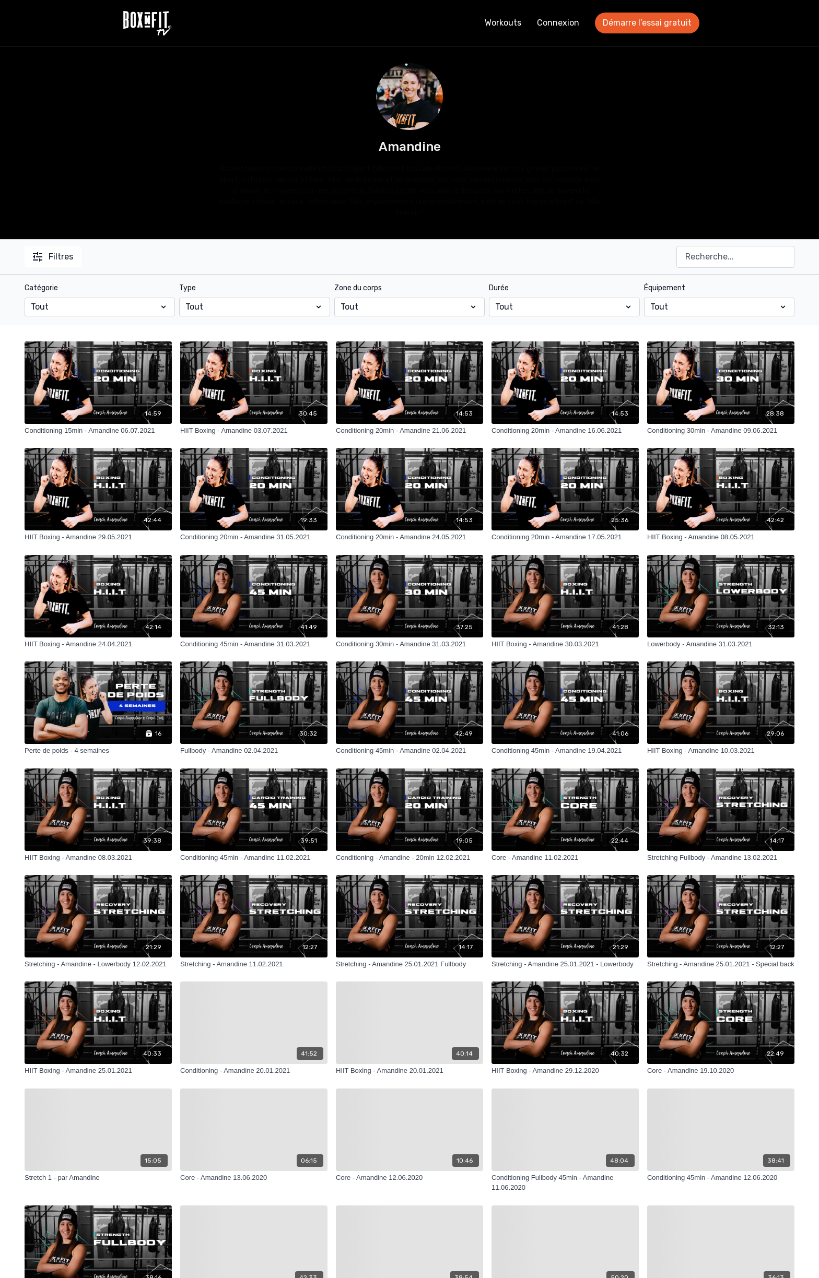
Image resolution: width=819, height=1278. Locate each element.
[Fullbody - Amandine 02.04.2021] (253, 751)
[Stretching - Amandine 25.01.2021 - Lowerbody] (565, 964)
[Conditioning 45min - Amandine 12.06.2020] (720, 1178)
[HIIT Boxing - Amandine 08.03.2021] (98, 858)
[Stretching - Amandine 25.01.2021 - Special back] (720, 964)
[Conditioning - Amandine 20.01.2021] (253, 1071)
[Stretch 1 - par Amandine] (98, 1178)
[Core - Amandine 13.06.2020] (253, 1178)
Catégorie (41, 287)
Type (187, 287)
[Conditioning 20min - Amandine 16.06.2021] (565, 430)
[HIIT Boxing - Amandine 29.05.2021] (98, 537)
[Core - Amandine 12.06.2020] (409, 1178)
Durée (499, 287)
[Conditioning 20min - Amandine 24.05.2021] (409, 537)
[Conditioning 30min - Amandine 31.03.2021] (409, 644)
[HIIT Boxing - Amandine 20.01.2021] (409, 1071)
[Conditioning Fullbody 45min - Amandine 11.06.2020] (565, 1183)
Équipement (664, 287)
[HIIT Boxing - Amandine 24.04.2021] (98, 644)
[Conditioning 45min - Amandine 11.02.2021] (253, 858)
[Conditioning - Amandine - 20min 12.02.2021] (409, 858)
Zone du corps (358, 287)
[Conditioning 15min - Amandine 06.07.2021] (98, 430)
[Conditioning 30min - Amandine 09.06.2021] (720, 430)
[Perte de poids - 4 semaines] (98, 751)
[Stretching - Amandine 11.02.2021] (253, 964)
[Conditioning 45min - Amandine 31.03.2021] (253, 644)
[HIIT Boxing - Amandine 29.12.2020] (565, 1071)
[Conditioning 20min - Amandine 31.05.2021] (253, 537)
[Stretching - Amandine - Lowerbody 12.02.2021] (98, 964)
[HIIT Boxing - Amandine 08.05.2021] (720, 537)
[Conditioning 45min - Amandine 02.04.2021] (409, 751)
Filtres (53, 257)
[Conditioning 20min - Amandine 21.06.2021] (409, 430)
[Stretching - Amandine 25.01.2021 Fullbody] (409, 964)
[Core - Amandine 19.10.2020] (720, 1071)
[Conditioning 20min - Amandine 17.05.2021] (565, 537)
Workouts (503, 23)
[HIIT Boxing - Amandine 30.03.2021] (565, 644)
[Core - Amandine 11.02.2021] (565, 858)
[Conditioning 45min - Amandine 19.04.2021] (565, 751)
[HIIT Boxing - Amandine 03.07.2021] (253, 430)
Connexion (558, 23)
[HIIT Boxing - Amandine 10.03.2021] (720, 751)
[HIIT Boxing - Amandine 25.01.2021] (98, 1071)
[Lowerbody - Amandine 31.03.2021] (720, 644)
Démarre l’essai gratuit (647, 23)
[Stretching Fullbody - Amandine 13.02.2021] (720, 858)
